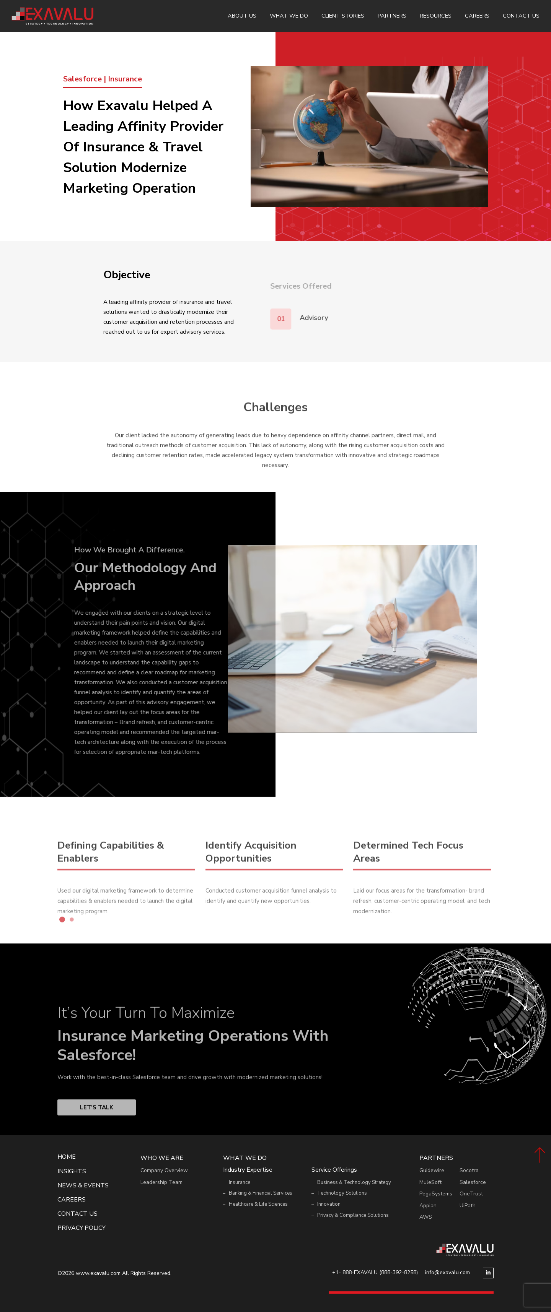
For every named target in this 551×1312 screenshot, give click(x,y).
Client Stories (342, 15)
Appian (428, 1205)
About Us (242, 15)
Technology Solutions (342, 1193)
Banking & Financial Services (260, 1193)
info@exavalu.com (447, 1272)
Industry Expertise (247, 1170)
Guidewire (431, 1170)
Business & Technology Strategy (354, 1182)
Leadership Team (161, 1182)
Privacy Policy (81, 1228)
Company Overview (164, 1170)
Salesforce (473, 1182)
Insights (71, 1171)
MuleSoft (430, 1182)
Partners (392, 15)
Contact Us (521, 15)
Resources (436, 15)
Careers (477, 15)
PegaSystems (435, 1193)
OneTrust (471, 1193)
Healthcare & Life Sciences (258, 1204)
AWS (425, 1217)
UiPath (468, 1205)
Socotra (469, 1170)
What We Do (289, 15)
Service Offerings (334, 1170)
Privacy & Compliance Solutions (353, 1215)
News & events (83, 1185)
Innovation (329, 1204)
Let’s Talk (96, 1131)
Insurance (239, 1182)
